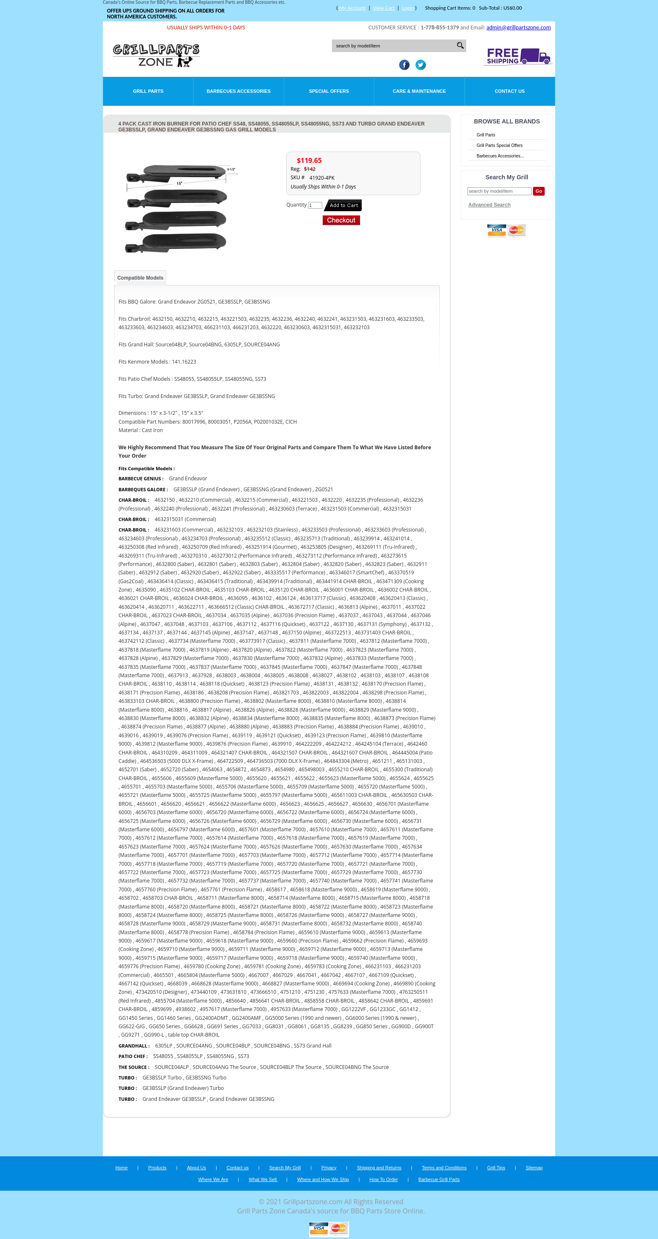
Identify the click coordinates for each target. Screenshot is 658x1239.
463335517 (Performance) (295, 572)
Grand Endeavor (188, 478)
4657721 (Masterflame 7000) (381, 863)
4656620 (171, 803)
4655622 (305, 778)
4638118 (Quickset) (222, 683)
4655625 (424, 778)
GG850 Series (371, 1026)
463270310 (194, 555)
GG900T (424, 1026)
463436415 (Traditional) (225, 581)
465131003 (409, 761)
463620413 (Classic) (402, 598)
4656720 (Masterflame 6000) (239, 812)
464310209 (164, 752)
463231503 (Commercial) (350, 508)
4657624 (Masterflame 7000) (222, 846)
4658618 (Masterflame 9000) (323, 889)
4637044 (396, 615)
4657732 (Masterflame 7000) (201, 880)
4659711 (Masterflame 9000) (261, 949)
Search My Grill (285, 1167)
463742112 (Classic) (141, 640)
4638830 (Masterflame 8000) (151, 718)
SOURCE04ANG (194, 1045)
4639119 (242, 735)
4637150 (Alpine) (301, 632)
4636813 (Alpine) (357, 606)
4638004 (250, 675)
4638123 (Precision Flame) (279, 683)
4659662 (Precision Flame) (373, 940)
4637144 (177, 632)
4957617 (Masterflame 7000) (233, 1009)
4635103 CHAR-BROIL (239, 589)
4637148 (268, 632)
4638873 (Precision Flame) (405, 718)
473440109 (204, 991)
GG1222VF (354, 1009)
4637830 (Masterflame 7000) (265, 658)
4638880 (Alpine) (249, 726)
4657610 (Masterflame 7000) (343, 829)
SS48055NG (220, 1056)
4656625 (314, 803)
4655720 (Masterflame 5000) (391, 786)
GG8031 (274, 1026)
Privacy (329, 1167)
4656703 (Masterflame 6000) (169, 812)
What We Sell (263, 1179)
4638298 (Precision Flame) (393, 692)
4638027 (322, 675)
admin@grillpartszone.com (518, 27)
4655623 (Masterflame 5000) (352, 778)
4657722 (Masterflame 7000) (151, 872)
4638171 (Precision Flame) (149, 692)
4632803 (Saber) (258, 564)
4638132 (348, 683)
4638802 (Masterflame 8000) (277, 701)
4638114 (186, 683)
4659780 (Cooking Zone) (212, 966)
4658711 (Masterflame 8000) (230, 897)
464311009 (194, 752)
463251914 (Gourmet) (271, 546)
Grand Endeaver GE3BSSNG (241, 1099)
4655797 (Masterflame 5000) (293, 795)
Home (121, 1167)
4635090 (146, 589)
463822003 (316, 692)
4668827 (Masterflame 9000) (295, 983)
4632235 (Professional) (372, 499)
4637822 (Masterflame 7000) (309, 649)
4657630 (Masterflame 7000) (364, 846)
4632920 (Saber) (200, 572)
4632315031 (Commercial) (185, 519)
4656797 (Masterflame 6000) (201, 829)
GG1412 (409, 1009)
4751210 (290, 991)
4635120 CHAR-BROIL (294, 589)
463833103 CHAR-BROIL (146, 701)
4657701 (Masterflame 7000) (201, 855)
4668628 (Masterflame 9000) (224, 983)
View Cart (383, 8)
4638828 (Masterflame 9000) (311, 709)
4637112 (246, 624)
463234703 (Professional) (211, 538)
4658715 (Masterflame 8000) (372, 897)
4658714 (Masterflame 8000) (301, 897)
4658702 (128, 897)
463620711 (162, 606)
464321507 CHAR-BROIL (300, 752)
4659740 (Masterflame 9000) (381, 957)
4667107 (355, 975)
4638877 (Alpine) (205, 726)
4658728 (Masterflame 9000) (151, 923)
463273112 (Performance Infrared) (336, 555)
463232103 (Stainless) (272, 529)
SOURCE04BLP (233, 1045)
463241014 (397, 538)
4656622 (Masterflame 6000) (242, 803)
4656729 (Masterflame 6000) (293, 821)
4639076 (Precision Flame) (197, 735)
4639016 (128, 735)
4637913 (178, 675)
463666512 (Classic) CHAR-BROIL (246, 606)
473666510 (264, 991)
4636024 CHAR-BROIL (198, 598)
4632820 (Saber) (342, 564)
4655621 (281, 778)
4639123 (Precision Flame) (335, 735)
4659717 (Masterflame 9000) (239, 957)
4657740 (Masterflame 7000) (343, 880)
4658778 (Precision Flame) (198, 932)
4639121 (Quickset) (278, 735)
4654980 (284, 769)
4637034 (216, 615)
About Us (196, 1167)
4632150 (165, 499)
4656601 (147, 803)
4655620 (256, 778)
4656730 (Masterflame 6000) (364, 821)
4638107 (394, 675)
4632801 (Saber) (216, 564)
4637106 (222, 624)
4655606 (161, 778)
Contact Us (510, 91)
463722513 (338, 632)
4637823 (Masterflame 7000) (379, 649)
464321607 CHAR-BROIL (360, 752)
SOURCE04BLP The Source (291, 1067)
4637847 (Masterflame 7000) (364, 667)
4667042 (331, 975)
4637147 (244, 632)
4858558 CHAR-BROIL (329, 1000)
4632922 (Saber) (242, 572)
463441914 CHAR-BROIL (344, 581)
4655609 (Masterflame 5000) (209, 778)
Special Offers (329, 91)
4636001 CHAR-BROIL (348, 589)
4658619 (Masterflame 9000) (394, 889)
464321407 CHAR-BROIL (239, 752)
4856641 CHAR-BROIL (275, 1000)
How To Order (383, 1179)
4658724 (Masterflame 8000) (169, 915)
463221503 (305, 499)
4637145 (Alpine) (210, 632)
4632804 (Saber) (300, 564)
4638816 (178, 709)
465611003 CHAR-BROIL (359, 795)
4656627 (338, 803)
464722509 (230, 761)
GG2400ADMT (211, 1018)
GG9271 (130, 1034)
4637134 (128, 632)
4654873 (261, 769)
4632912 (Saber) (158, 572)
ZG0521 (324, 489)
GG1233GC (382, 1009)
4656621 (195, 803)
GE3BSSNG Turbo (205, 1077)
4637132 (420, 624)
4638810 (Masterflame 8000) (348, 701)
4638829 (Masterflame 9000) (382, 709)
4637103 (198, 624)
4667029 (283, 975)
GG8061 (297, 1026)
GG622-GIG (131, 1026)
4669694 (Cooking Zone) (361, 983)
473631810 (234, 991)
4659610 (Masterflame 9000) (331, 932)
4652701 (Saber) (137, 769)
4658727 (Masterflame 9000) (381, 915)
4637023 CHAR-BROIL (176, 615)
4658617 (276, 889)
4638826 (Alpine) (254, 709)
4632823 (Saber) (384, 564)
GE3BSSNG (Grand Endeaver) (277, 489)
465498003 (312, 769)
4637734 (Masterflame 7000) (201, 640)
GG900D (401, 1026)
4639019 (153, 735)
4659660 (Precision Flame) (307, 940)
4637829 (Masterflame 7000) (195, 658)
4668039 (177, 983)
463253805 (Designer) (326, 546)
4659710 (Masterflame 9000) (190, 949)
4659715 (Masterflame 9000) (169, 957)
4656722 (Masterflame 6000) (310, 812)
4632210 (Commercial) (205, 499)
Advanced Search (489, 205)
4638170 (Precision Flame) (392, 683)
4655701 (131, 786)
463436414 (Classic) (170, 581)
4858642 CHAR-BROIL (384, 1000)
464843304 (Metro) (346, 761)
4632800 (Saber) (174, 564)
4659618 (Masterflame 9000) (239, 940)
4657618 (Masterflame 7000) (310, 837)
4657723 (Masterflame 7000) (222, 872)
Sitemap (534, 1167)
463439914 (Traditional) (284, 581)
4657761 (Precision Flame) (231, 889)
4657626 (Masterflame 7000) (293, 846)
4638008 (298, 675)
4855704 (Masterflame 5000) (188, 1000)
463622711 (191, 606)
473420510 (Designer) (161, 991)
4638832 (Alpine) (208, 718)
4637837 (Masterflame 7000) (222, 667)
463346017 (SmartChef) (356, 572)
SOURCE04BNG (272, 1045)
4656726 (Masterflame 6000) (222, 821)
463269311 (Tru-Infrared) (147, 555)
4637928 (202, 675)
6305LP (163, 1045)
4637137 (153, 632)
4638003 (226, 675)
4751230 (314, 991)
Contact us (238, 1167)
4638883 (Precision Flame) (303, 726)
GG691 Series (222, 1026)
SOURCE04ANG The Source (225, 1067)
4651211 (382, 761)
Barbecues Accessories (238, 91)
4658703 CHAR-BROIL (168, 897)
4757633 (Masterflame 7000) (362, 991)
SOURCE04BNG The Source (357, 1067)
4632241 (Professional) (238, 508)
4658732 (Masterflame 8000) (364, 923)
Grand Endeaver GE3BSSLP (174, 1099)
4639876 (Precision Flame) (237, 743)
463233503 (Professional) (331, 529)
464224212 (338, 743)
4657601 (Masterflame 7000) (272, 829)
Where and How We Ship (323, 1179)
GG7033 (251, 1026)
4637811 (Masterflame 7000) (322, 640)
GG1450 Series (135, 1018)
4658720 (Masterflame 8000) (201, 906)
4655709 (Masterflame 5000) (320, 786)
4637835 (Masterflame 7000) (151, 667)
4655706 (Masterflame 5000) (249, 786)
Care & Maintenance (419, 91)
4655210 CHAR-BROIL (354, 769)
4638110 (161, 683)
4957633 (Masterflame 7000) (304, 1009)
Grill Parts (148, 91)
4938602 (186, 1009)
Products (157, 1167)
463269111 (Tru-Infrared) (384, 546)
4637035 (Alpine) (249, 615)
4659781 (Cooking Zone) (272, 966)
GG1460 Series (174, 1018)
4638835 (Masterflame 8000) (336, 718)
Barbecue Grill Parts (439, 1179)
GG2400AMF (246, 1018)
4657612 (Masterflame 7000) (169, 837)
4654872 (236, 769)
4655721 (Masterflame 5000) (151, 795)
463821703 (286, 692)
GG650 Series (164, 1026)
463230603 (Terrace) (293, 508)
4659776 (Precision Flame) (149, 966)
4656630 (362, 803)
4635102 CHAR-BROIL (185, 589)
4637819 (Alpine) (208, 649)
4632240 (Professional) (181, 508)
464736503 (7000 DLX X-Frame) (283, 761)
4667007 (258, 975)
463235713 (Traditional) (322, 538)
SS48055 (163, 1056)
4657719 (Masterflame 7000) (239, 863)
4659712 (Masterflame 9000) (332, 949)
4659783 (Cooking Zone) (333, 966)
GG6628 (193, 1026)
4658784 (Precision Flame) (263, 932)
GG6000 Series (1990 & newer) (380, 1018)
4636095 (237, 598)
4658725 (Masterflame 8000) (239, 915)
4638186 (194, 692)
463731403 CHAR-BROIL (383, 632)
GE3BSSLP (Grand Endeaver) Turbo (183, 1088)
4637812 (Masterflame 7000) (393, 640)
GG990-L (154, 1034)
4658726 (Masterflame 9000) (310, 915)
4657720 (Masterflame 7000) (310, 863)
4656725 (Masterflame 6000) (151, 821)
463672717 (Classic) (311, 606)
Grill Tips (496, 1167)
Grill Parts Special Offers (499, 145)
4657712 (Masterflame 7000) (343, 855)
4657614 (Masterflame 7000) (239, 837)
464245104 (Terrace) (379, 743)
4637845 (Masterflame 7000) (293, 667)
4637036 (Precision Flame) (303, 615)
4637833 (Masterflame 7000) (379, 658)
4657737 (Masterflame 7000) (272, 880)
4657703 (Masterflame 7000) (272, 855)
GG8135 (320, 1026)
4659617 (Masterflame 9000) (169, 940)
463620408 (363, 598)
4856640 (236, 1000)
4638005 (274, 675)
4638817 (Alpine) (211, 709)
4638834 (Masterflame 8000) (265, 718)
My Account (352, 8)
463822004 (346, 692)
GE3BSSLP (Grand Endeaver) (206, 489)
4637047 (150, 624)
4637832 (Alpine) (322, 658)
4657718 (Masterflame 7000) (169, 863)
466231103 (378, 966)
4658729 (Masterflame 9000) (222, 923)
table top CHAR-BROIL (193, 1034)
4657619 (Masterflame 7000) (381, 837)
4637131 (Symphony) (382, 624)
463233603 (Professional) (394, 529)
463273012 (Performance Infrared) (251, 555)
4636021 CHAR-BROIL (143, 598)
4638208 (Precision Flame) (238, 692)
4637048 (174, 624)
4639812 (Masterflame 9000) (169, 743)
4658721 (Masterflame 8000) (272, 906)
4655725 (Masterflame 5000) (222, 795)
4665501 (164, 975)
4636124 (286, 598)
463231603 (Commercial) (184, 529)
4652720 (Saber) (179, 769)
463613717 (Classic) (322, 598)
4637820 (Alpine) (252, 649)
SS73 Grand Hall (313, 1045)
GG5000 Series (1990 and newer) (303, 1018)
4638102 (347, 675)
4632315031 (397, 508)
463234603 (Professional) (148, 538)
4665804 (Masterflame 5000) (211, 975)
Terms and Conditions (444, 1167)
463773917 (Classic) (262, 640)
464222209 (308, 743)
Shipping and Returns (379, 1167)
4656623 (290, 803)
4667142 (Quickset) (140, 983)
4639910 (282, 743)
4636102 (262, 598)
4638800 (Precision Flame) (209, 701)
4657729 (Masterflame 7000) (364, 872)
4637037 (348, 615)
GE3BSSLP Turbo (162, 1077)
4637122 (319, 624)
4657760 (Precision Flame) (166, 889)
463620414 (131, 606)
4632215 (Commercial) (261, 499)
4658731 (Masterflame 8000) (293, 923)
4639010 (413, 726)
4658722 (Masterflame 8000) (343, 906)
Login (408, 8)
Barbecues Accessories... (500, 156)
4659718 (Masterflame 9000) (310, 957)
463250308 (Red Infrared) (148, 546)
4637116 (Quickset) (283, 624)
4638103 (370, 675)
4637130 (343, 624)
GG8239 (342, 1026)
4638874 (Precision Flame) (152, 726)
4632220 (331, 499)
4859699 (161, 1009)
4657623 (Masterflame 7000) (151, 846)
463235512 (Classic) (267, 538)
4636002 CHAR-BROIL (403, 589)
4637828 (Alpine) (137, 658)
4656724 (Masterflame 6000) (381, 812)
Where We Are (213, 1179)
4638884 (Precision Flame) (368, 726)
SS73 (243, 1056)
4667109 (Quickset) (391, 975)
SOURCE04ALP (172, 1067)
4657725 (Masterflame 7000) (293, 872)
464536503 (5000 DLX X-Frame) (176, 761)
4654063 (212, 769)
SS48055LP (190, 1056)
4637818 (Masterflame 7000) (151, 649)
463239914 (367, 538)
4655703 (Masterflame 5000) (178, 786)
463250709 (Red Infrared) (212, 546)
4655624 (399, 778)
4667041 (307, 975)
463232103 (230, 529)
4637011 (391, 606)
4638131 (323, 683)
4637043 (373, 615)
